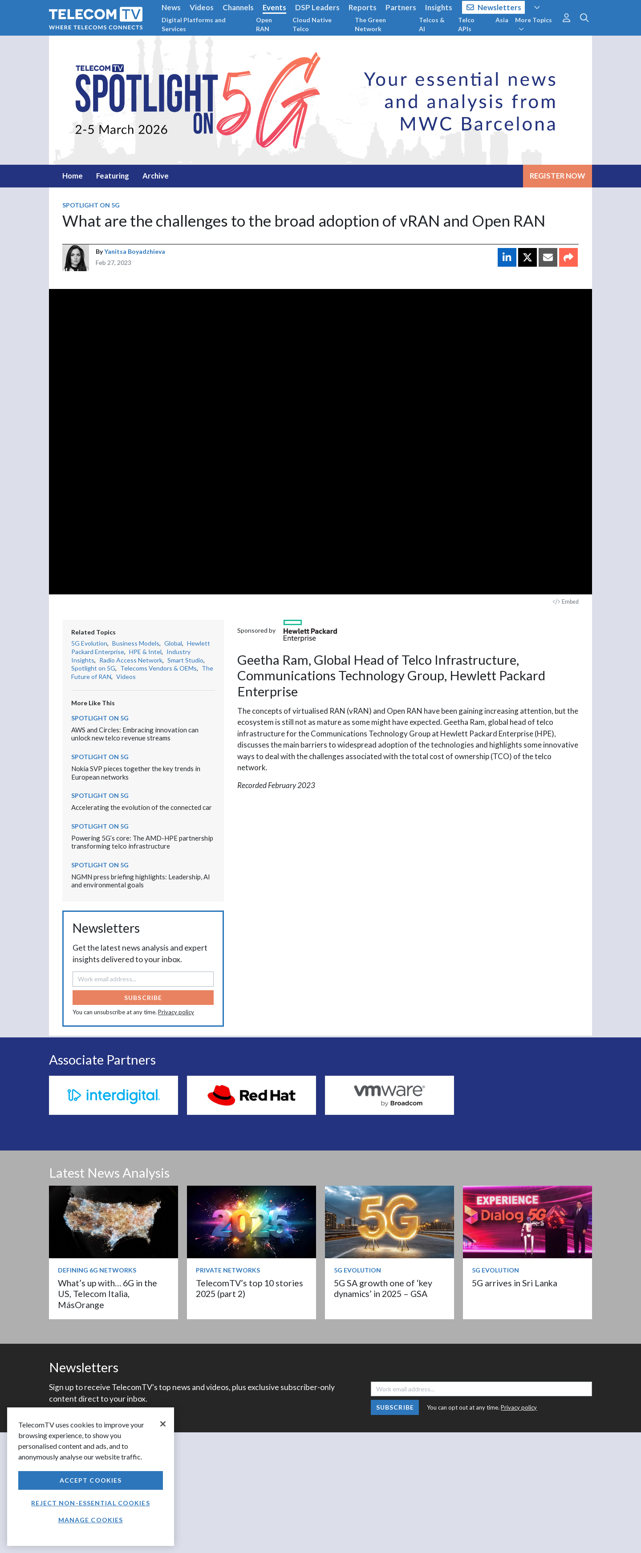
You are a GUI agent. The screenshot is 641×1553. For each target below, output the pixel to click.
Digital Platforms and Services (194, 24)
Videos (202, 7)
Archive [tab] (155, 175)
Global (173, 643)
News (171, 7)
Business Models (135, 643)
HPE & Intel (145, 651)
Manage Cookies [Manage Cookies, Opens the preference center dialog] (90, 1520)
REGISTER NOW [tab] (557, 175)
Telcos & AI (432, 24)
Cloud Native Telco (312, 24)
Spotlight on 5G (91, 205)
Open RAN (264, 24)
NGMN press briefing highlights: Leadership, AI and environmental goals (140, 881)
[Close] (163, 1424)
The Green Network (370, 24)
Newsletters (494, 7)
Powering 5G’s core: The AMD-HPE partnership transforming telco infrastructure (142, 842)
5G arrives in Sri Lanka (514, 1283)
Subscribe (143, 997)
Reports (363, 7)
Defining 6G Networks (97, 1270)
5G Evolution (89, 643)
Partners (400, 7)
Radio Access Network (130, 660)
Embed (566, 601)
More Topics (533, 24)
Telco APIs (466, 24)
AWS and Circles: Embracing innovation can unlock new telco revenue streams (135, 734)
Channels (238, 7)
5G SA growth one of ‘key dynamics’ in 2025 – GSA (383, 1288)
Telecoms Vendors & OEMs (158, 668)
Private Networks (228, 1270)
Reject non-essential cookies (90, 1503)
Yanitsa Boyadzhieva (134, 251)
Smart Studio (185, 660)
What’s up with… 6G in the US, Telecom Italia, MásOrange (107, 1294)
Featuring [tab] (112, 175)
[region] (90, 1476)
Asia (501, 20)
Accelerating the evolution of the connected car (141, 807)
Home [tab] (72, 175)
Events (274, 7)
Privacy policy (176, 1012)
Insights (438, 7)
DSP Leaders (317, 7)
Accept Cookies (91, 1480)
